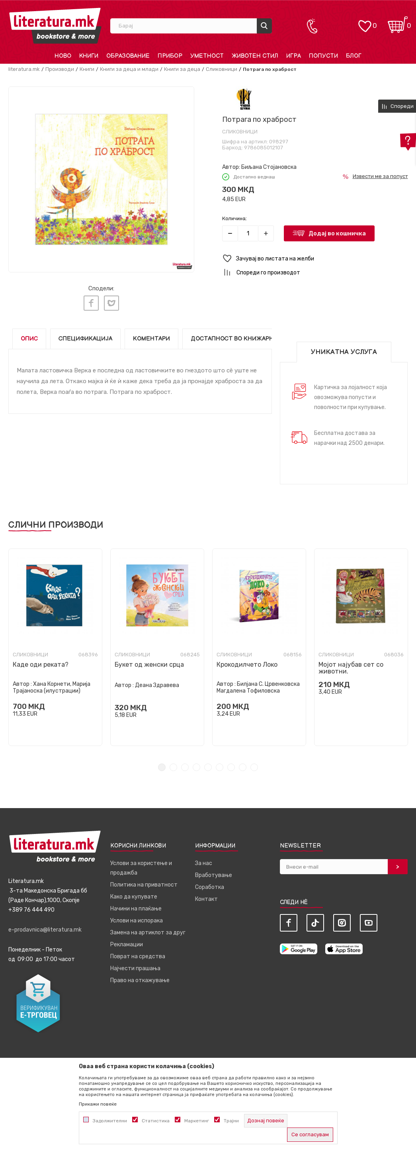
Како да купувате (133, 892)
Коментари (151, 335)
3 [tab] (185, 763)
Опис (29, 335)
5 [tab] (208, 763)
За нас (203, 859)
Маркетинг (196, 1120)
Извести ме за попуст (380, 176)
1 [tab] (162, 763)
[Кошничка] (398, 22)
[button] (315, 258)
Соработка (209, 883)
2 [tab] (173, 763)
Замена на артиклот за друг (148, 928)
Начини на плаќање (136, 904)
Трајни (231, 1120)
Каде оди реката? (40, 660)
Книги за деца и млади (129, 69)
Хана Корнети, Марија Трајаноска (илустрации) (51, 683)
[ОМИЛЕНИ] (365, 22)
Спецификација (85, 335)
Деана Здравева (157, 681)
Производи (59, 69)
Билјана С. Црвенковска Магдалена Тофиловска (258, 683)
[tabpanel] (55, 643)
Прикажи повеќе (98, 1104)
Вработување (213, 871)
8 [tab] (242, 763)
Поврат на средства (137, 952)
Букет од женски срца (149, 660)
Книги (87, 69)
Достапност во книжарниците (243, 335)
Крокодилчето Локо (247, 660)
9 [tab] (254, 763)
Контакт (206, 895)
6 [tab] (219, 763)
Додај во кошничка (337, 233)
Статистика (156, 1120)
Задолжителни (110, 1120)
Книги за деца (182, 69)
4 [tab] (196, 763)
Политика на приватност (144, 880)
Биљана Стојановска (269, 167)
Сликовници (221, 69)
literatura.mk (24, 69)
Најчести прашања (135, 964)
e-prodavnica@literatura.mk (45, 925)
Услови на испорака (136, 916)
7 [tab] (231, 763)
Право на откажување (140, 976)
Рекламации (126, 940)
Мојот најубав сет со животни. (350, 664)
